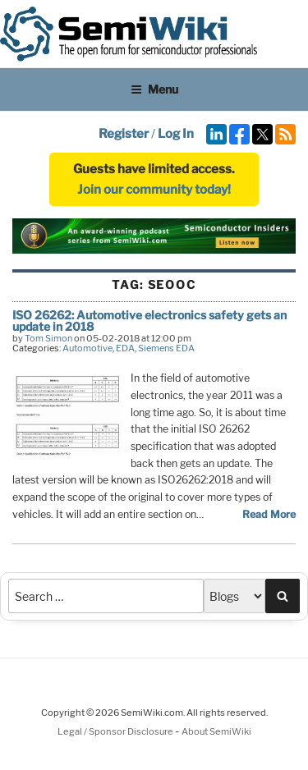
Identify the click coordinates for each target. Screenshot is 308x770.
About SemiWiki (216, 731)
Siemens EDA (166, 348)
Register (124, 133)
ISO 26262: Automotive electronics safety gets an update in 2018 (149, 320)
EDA (125, 348)
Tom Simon (48, 338)
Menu (154, 89)
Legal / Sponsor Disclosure (116, 731)
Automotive (87, 348)
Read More (269, 514)
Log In (176, 133)
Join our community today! (154, 189)
